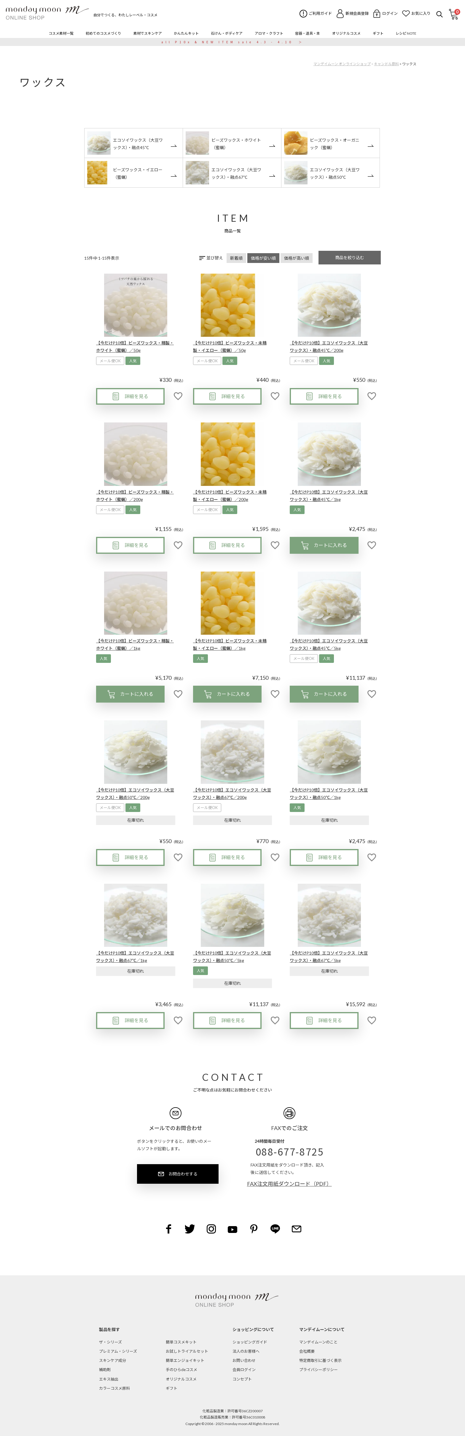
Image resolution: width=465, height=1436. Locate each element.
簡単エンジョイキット (185, 1360)
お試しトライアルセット (187, 1351)
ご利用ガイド (320, 13)
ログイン (390, 13)
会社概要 (307, 1351)
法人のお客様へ (245, 1351)
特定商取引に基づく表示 (320, 1360)
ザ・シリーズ (110, 1342)
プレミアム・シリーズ (118, 1351)
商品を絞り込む (349, 257)
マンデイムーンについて (322, 1329)
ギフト (171, 1388)
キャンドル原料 (386, 64)
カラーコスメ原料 (114, 1388)
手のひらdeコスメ (181, 1369)
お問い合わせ (244, 1360)
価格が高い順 (296, 258)
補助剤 (105, 1369)
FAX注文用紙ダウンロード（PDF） (289, 1183)
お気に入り (421, 13)
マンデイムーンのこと (318, 1342)
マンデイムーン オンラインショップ (342, 64)
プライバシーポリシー (318, 1369)
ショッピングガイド (249, 1342)
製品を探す (109, 1329)
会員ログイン (244, 1369)
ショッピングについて (253, 1329)
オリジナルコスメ (181, 1379)
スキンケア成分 (112, 1360)
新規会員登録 (357, 13)
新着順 (236, 258)
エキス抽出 (108, 1379)
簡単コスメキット (181, 1342)
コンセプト (242, 1379)
